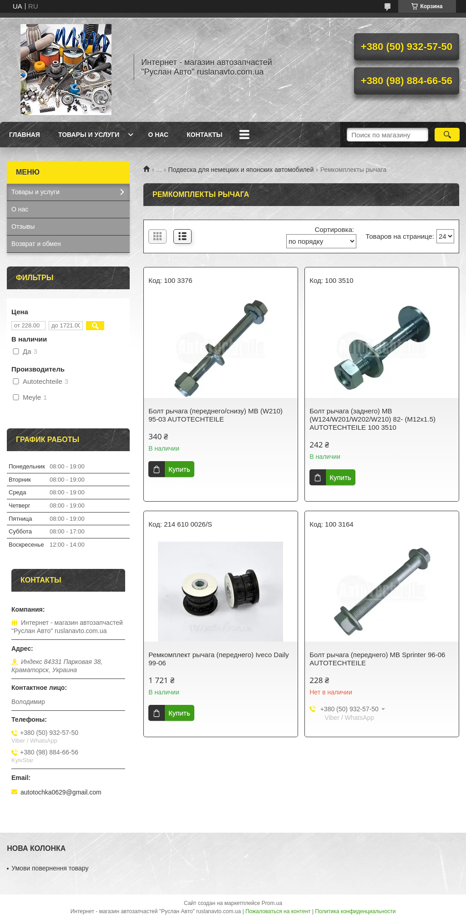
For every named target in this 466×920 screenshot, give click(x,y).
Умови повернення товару (49, 868)
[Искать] (447, 134)
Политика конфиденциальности (355, 911)
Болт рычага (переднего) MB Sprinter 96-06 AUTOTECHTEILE (377, 659)
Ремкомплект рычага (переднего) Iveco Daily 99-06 (218, 659)
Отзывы (23, 226)
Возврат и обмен (36, 243)
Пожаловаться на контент (277, 911)
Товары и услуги (89, 134)
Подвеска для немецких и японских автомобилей (241, 169)
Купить (179, 469)
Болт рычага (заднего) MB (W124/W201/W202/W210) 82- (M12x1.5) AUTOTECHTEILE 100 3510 (372, 419)
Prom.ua (272, 903)
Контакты (204, 134)
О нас (158, 134)
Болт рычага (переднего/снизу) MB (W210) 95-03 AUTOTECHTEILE (215, 415)
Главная (24, 134)
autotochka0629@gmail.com (60, 792)
